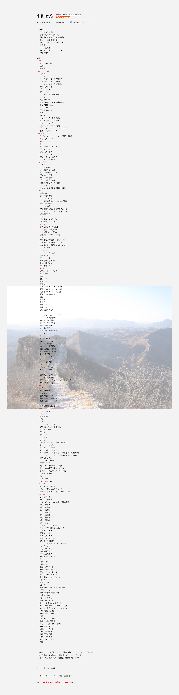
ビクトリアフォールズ (48, 131)
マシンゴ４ (44, 107)
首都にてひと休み (47, 370)
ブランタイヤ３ (46, 154)
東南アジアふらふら (47, 538)
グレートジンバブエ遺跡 (49, 120)
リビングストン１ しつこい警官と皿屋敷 (56, 136)
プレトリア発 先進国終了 (50, 94)
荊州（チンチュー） (47, 598)
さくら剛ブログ (78, 23)
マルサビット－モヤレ (48, 222)
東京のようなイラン (47, 375)
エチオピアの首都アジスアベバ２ (53, 242)
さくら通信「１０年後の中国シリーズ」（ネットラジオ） (60, 655)
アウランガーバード (47, 424)
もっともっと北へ (47, 639)
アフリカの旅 (45, 167)
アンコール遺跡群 (47, 541)
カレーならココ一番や (48, 618)
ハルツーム (44, 274)
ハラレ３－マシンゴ (50, 118)
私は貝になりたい (47, 105)
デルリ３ (43, 437)
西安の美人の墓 (46, 634)
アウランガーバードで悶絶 (50, 427)
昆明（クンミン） (47, 567)
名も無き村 (44, 255)
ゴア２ (42, 422)
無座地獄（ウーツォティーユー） (53, 587)
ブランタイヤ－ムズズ (48, 157)
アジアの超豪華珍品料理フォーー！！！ (55, 543)
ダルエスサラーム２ (47, 180)
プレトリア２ (45, 92)
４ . (62, 50)
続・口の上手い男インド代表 (51, 466)
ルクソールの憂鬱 (47, 320)
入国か (42, 74)
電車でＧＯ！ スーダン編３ (51, 292)
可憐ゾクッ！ (45, 533)
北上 (41, 217)
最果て (42, 302)
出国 (41, 66)
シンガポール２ (46, 499)
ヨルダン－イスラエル (48, 338)
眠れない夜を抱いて (47, 261)
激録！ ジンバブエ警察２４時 (52, 42)
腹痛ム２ (43, 279)
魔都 (41, 616)
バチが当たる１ (46, 551)
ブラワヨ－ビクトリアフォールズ (53, 128)
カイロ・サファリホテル (49, 323)
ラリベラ (43, 250)
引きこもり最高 (46, 63)
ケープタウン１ (47, 76)
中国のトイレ (45, 564)
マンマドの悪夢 (46, 429)
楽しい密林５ (45, 515)
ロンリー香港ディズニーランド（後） (54, 608)
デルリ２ (43, 435)
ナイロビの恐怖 (46, 196)
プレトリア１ (45, 89)
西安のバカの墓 (46, 637)
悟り (41, 476)
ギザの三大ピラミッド (48, 331)
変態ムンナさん (46, 458)
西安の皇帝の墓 (46, 631)
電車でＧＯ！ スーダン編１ (51, 286)
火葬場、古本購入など (48, 473)
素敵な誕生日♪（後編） (49, 351)
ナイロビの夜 (45, 206)
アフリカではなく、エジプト (51, 315)
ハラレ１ (43, 113)
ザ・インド (44, 416)
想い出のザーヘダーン (48, 383)
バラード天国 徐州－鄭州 (50, 624)
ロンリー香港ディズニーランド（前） (54, 606)
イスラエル (44, 582)
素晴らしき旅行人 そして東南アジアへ (55, 492)
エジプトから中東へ (47, 333)
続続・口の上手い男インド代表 (52, 468)
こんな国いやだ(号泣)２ (49, 230)
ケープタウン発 (46, 87)
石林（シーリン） (47, 569)
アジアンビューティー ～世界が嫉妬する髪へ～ (59, 455)
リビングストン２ (47, 139)
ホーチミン (44, 546)
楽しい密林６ (45, 518)
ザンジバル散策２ (47, 178)
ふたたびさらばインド (48, 481)
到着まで (43, 68)
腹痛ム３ (43, 281)
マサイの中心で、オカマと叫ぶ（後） (54, 211)
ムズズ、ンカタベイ (47, 159)
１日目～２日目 (46, 185)
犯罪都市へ (44, 193)
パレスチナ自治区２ (47, 346)
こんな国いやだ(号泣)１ (49, 227)
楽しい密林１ (45, 505)
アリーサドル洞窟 (47, 377)
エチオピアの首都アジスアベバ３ (53, 245)
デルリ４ (43, 440)
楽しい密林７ (45, 520)
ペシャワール (45, 391)
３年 (41, 388)
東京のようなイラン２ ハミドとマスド (55, 380)
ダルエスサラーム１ (47, 170)
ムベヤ (42, 165)
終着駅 (42, 299)
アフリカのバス (46, 110)
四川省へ (43, 580)
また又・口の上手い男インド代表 (53, 471)
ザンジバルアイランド (48, 172)
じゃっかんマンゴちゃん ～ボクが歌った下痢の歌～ (60, 453)
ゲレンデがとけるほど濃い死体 (52, 528)
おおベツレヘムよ (47, 341)
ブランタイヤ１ (46, 149)
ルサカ (42, 141)
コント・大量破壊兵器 (48, 40)
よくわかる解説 (44, 23)
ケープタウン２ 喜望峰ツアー (52, 79)
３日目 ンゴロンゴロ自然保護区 (53, 188)
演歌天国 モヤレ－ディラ (50, 235)
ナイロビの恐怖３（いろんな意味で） (54, 201)
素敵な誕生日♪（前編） (49, 349)
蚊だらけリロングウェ (48, 147)
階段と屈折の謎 (46, 325)
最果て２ (43, 305)
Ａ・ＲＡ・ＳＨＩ (47, 530)
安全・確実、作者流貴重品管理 (52, 102)
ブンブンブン (45, 523)
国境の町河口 (45, 562)
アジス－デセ (45, 248)
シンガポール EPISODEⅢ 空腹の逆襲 (54, 502)
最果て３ (43, 307)
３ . (59, 50)
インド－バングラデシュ (49, 486)
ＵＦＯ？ (43, 45)
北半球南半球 (45, 214)
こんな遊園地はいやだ (48, 406)
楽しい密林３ (45, 510)
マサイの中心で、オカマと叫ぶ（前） (54, 209)
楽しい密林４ (45, 512)
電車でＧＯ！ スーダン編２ (51, 289)
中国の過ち (44, 53)
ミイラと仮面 (45, 328)
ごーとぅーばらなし (47, 445)
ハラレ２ (43, 115)
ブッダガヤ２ (45, 479)
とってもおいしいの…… (49, 450)
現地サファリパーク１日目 (50, 183)
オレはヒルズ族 (46, 362)
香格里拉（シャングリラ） (50, 577)
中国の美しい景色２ (47, 613)
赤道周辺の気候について (49, 35)
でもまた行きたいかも (48, 525)
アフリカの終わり (47, 310)
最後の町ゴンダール (47, 263)
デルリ (42, 432)
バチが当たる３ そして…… (51, 556)
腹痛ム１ (43, 276)
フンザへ (43, 393)
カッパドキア (45, 364)
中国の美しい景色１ (47, 611)
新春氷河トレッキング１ (49, 396)
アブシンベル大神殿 (47, 318)
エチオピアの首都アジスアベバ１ (53, 240)
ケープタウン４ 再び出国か (51, 84)
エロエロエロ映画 (47, 460)
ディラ (42, 237)
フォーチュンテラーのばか (50, 126)
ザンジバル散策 (46, 175)
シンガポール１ (46, 497)
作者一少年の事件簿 (47, 621)
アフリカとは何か (47, 32)
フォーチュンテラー (47, 123)
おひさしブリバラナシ (48, 447)
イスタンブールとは (47, 367)
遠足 (41, 297)
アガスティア (45, 463)
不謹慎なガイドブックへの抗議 (52, 37)
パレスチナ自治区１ (47, 344)
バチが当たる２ (46, 554)
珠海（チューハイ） (47, 600)
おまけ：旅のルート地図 (46, 668)
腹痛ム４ (43, 284)
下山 (41, 403)
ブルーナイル (45, 258)
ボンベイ (43, 414)
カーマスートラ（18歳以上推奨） (53, 442)
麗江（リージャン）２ (48, 575)
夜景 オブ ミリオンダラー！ (50, 603)
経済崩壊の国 (45, 100)
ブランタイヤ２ (46, 152)
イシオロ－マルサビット (49, 219)
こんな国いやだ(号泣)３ (49, 232)
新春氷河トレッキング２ (49, 398)
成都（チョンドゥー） (48, 590)
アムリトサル (45, 411)
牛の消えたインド (47, 48)
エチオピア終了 (46, 266)
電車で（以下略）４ (47, 294)
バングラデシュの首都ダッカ (51, 489)
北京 (41, 642)
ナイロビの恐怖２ (47, 198)
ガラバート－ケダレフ (48, 271)
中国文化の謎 (45, 595)
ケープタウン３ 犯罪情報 (50, 81)
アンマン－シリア (47, 357)
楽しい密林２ (45, 507)
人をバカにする (46, 549)
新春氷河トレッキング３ (49, 401)
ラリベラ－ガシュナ (47, 253)
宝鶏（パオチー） (47, 629)
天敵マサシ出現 (46, 204)
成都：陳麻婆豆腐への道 (49, 593)
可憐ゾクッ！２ (46, 536)
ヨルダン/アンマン (47, 354)
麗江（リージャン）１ (48, 572)
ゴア (41, 419)
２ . (56, 50)
